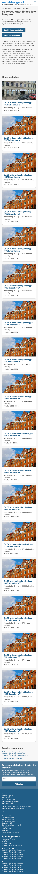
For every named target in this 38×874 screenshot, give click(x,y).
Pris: (5, 110)
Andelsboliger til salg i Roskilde (12, 869)
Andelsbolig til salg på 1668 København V (20, 512)
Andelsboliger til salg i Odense (12, 854)
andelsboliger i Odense (15, 55)
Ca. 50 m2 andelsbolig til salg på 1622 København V (18, 471)
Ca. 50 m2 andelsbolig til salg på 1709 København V (18, 397)
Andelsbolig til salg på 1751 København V (20, 660)
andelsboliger (22, 45)
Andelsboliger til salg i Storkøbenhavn (15, 755)
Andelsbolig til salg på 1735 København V (20, 254)
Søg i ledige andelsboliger (13, 30)
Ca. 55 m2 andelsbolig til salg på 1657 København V (18, 176)
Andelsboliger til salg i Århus (11, 852)
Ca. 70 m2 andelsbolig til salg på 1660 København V (18, 582)
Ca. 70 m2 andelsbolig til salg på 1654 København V (18, 730)
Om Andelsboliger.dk (9, 817)
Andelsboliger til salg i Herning (12, 871)
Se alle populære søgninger (13, 758)
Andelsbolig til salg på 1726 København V (20, 549)
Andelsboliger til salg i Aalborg (12, 856)
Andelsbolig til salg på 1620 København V (20, 697)
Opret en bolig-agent (12, 35)
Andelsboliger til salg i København (13, 753)
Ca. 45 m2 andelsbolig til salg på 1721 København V (18, 360)
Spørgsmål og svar (8, 840)
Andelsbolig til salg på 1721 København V (20, 364)
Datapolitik (5, 827)
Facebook (3, 811)
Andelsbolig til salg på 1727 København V (20, 143)
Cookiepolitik (6, 828)
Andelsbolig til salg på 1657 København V (20, 180)
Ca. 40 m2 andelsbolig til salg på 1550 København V (18, 434)
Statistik (5, 841)
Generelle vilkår (7, 823)
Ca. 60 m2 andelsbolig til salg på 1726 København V (18, 545)
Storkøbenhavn (6, 8)
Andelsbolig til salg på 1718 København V (20, 623)
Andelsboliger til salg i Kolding (12, 865)
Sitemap (5, 830)
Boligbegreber (7, 843)
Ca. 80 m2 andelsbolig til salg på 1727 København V (18, 139)
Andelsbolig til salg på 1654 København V (20, 734)
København (17, 8)
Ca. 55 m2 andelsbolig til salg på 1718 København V (18, 619)
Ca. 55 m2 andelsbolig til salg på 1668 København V (18, 508)
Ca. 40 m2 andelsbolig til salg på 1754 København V (18, 323)
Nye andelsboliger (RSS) (10, 832)
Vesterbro (26, 8)
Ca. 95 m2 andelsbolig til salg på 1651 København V (18, 104)
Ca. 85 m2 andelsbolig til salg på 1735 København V (18, 250)
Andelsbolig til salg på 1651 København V (20, 108)
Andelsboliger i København (11, 53)
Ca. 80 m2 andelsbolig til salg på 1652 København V (18, 213)
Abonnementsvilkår (8, 821)
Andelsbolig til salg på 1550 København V (20, 438)
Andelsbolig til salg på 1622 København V (20, 475)
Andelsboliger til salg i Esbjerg (12, 858)
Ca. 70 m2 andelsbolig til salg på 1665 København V (18, 287)
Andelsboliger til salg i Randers (12, 864)
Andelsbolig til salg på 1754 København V (20, 327)
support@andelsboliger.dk (11, 801)
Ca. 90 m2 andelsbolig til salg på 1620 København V (18, 693)
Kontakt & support (8, 819)
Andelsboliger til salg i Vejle (11, 867)
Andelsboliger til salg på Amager (13, 752)
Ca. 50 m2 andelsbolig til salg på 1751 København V (18, 656)
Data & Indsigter (7, 838)
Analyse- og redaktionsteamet (12, 845)
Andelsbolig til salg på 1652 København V (20, 217)
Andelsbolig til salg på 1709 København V (20, 401)
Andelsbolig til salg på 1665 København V (20, 291)
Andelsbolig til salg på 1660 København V (20, 586)
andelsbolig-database (27, 4)
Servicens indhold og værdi (11, 825)
